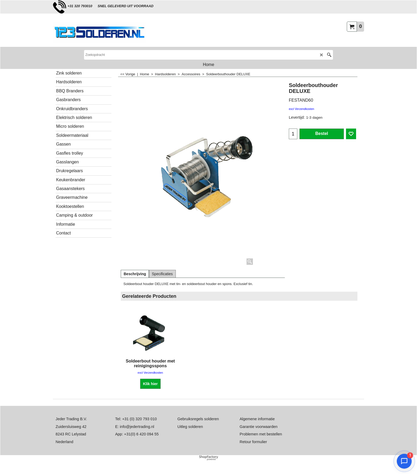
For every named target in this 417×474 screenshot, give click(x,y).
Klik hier (150, 384)
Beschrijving (135, 274)
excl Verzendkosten (301, 108)
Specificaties (162, 274)
